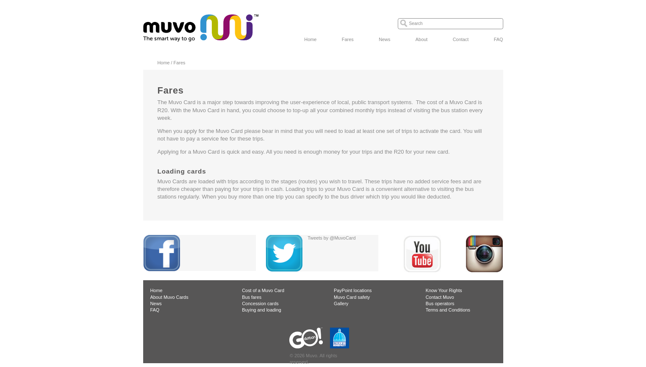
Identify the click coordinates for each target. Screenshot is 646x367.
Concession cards (260, 303)
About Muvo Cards (169, 297)
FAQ (498, 39)
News (384, 39)
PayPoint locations (353, 290)
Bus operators (440, 303)
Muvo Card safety (352, 297)
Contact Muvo (440, 297)
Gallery (341, 303)
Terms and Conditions (448, 309)
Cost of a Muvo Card (263, 290)
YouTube (422, 253)
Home (310, 39)
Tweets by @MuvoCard (331, 237)
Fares (348, 39)
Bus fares (251, 297)
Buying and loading (261, 309)
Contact (461, 39)
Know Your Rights (444, 290)
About (421, 39)
